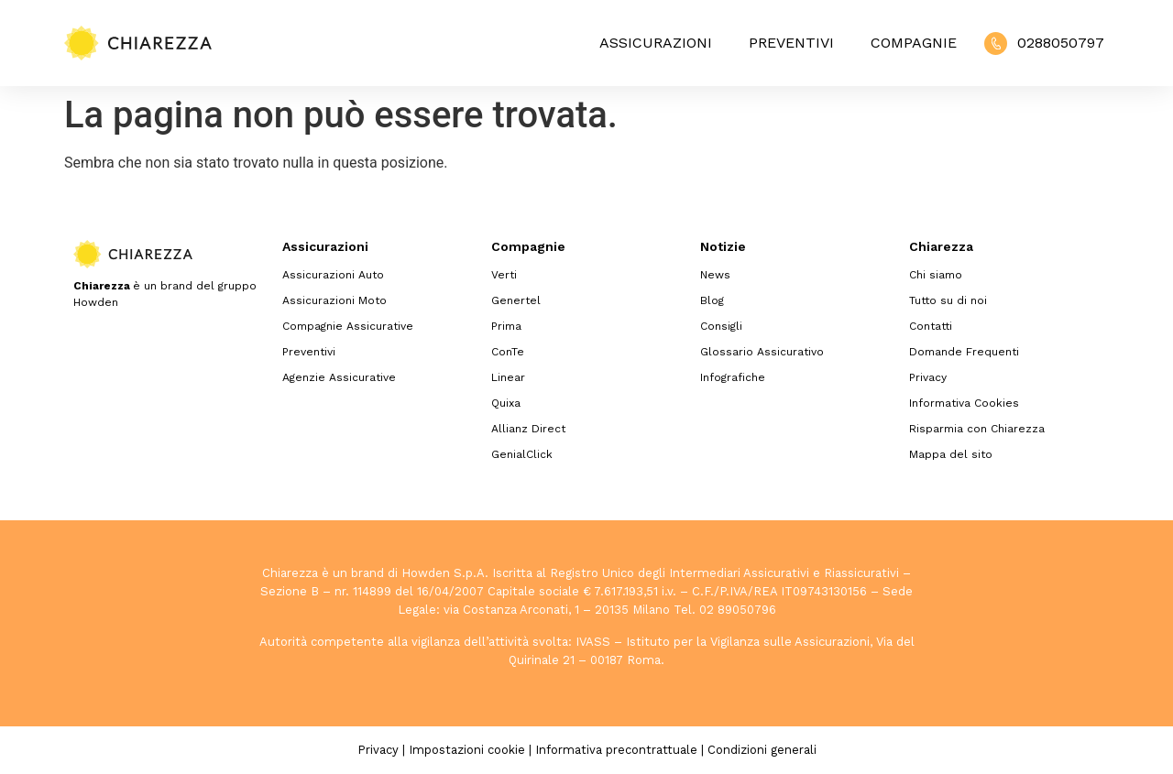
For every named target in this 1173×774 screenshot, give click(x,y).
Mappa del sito (950, 454)
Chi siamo (935, 274)
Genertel (516, 300)
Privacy (928, 377)
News (715, 274)
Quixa (506, 403)
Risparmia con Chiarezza (977, 428)
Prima (506, 326)
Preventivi (791, 42)
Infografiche (732, 377)
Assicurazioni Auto (333, 274)
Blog (712, 300)
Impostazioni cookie (467, 750)
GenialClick (522, 454)
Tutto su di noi (948, 300)
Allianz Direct (528, 428)
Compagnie (914, 42)
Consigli (721, 326)
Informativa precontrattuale (616, 750)
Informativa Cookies (964, 403)
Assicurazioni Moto (334, 300)
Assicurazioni (655, 42)
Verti (504, 274)
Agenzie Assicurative (339, 377)
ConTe (507, 351)
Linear (508, 377)
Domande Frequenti (964, 351)
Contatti (930, 326)
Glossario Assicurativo (762, 351)
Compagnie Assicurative (347, 326)
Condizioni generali (762, 750)
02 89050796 (737, 609)
